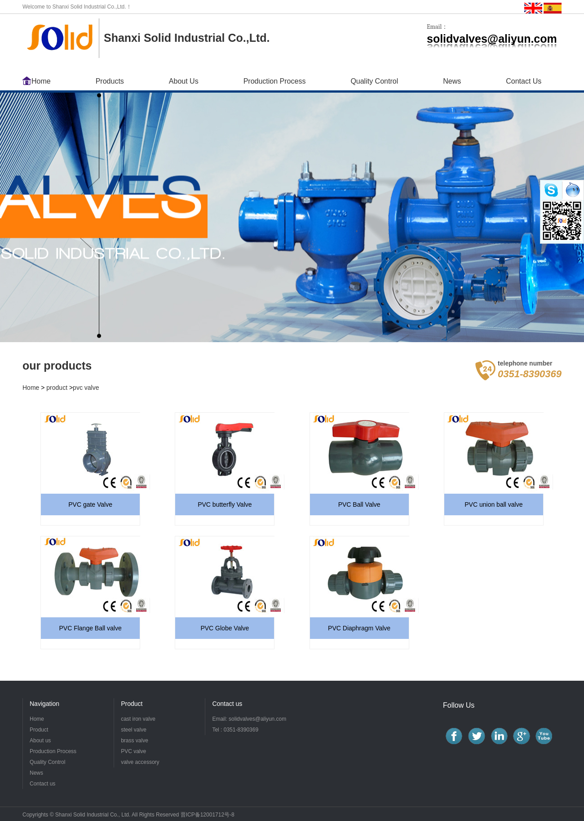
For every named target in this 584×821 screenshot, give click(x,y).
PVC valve (133, 751)
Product (39, 730)
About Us (184, 81)
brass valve (134, 740)
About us (40, 740)
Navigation (44, 703)
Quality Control (374, 81)
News (452, 81)
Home (41, 81)
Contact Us (523, 81)
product (56, 387)
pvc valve (86, 387)
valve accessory (140, 762)
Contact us (227, 703)
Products (110, 81)
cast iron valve (138, 719)
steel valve (133, 730)
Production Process (274, 81)
